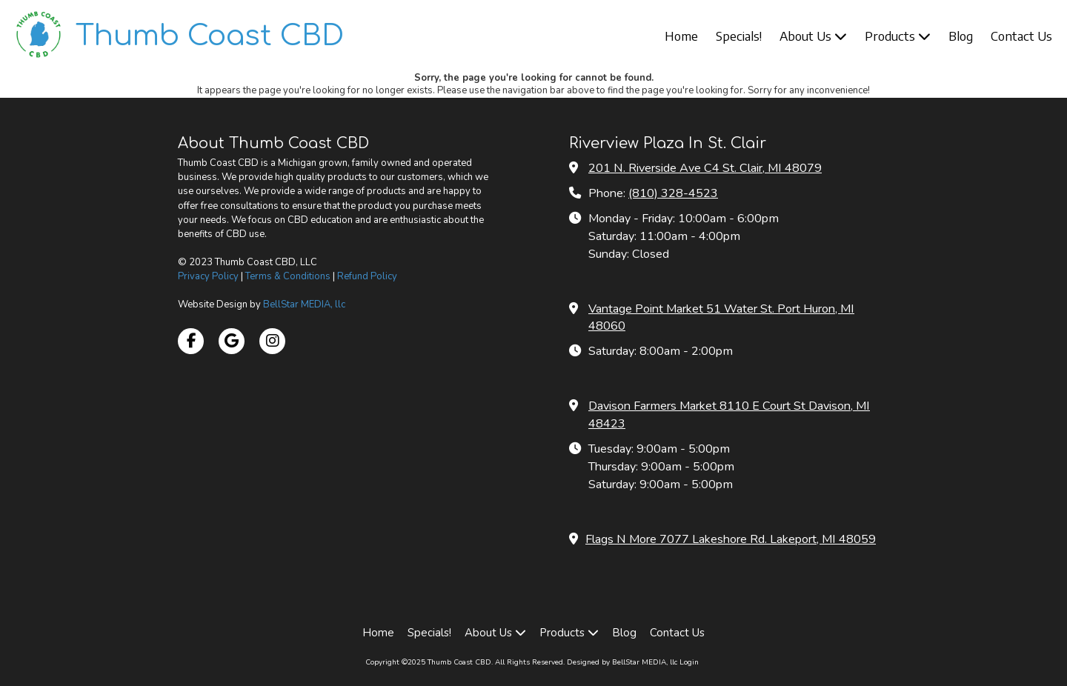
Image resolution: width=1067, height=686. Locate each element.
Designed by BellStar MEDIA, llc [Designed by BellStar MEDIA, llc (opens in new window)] (622, 662)
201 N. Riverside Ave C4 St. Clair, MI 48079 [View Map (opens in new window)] (705, 168)
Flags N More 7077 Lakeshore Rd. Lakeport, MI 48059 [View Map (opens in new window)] (730, 539)
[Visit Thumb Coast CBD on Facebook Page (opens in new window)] (191, 341)
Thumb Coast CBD (210, 36)
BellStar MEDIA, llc (304, 304)
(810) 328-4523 (673, 193)
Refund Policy (367, 276)
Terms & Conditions (287, 276)
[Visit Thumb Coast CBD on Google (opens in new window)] (232, 341)
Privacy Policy (208, 276)
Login (689, 662)
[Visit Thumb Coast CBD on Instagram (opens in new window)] (272, 341)
